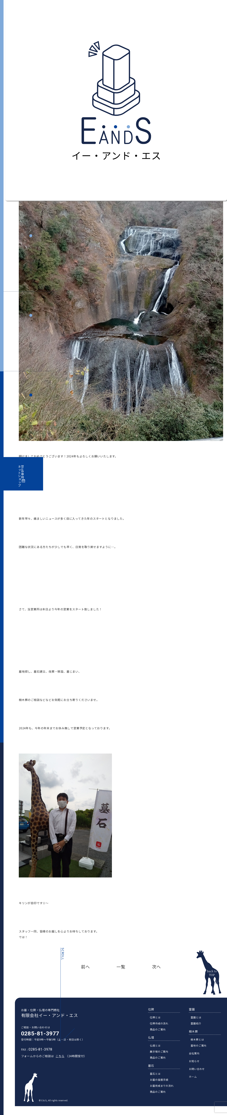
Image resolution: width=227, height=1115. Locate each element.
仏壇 (153, 1044)
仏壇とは (157, 1052)
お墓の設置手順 (161, 1086)
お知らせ (31, 348)
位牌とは (157, 1023)
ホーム (195, 1083)
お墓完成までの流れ (164, 1092)
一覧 (121, 966)
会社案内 (31, 268)
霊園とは (198, 1023)
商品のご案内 (160, 1035)
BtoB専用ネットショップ (21, 476)
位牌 (153, 1015)
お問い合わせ (31, 430)
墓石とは (157, 1080)
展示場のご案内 (161, 1058)
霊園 (194, 1015)
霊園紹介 (198, 1029)
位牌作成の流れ (161, 1029)
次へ (156, 966)
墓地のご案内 (201, 1052)
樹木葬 (195, 1038)
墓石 (153, 1072)
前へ (85, 966)
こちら (57, 1062)
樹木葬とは (199, 1046)
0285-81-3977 (38, 1039)
